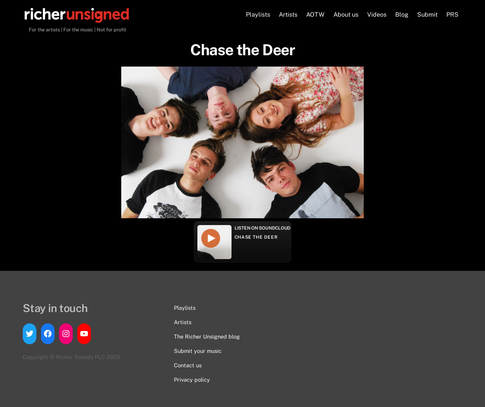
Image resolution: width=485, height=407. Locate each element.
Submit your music (198, 351)
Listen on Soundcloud (263, 228)
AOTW (315, 14)
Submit (427, 14)
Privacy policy (192, 379)
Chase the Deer (256, 237)
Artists (288, 14)
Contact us (188, 365)
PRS (452, 14)
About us (345, 14)
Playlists (258, 14)
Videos (376, 14)
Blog (401, 14)
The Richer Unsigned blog (207, 336)
